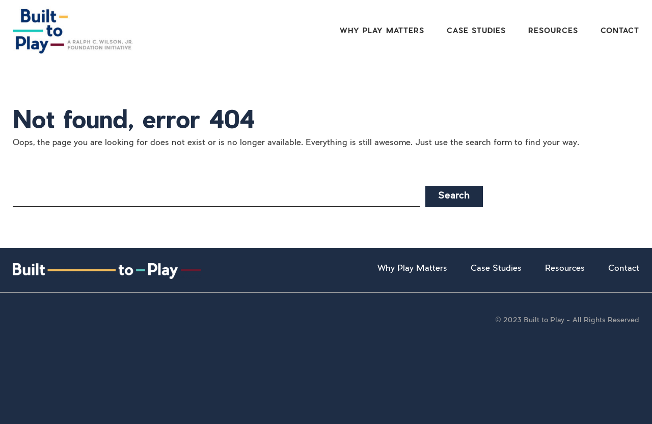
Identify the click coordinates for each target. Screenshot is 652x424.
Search (454, 196)
